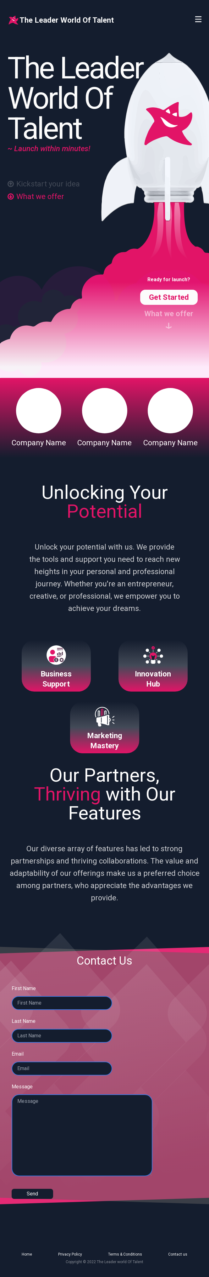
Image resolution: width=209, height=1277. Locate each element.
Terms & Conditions (125, 1254)
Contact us (177, 1254)
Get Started (169, 297)
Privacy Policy (70, 1254)
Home (27, 1254)
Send (32, 1194)
